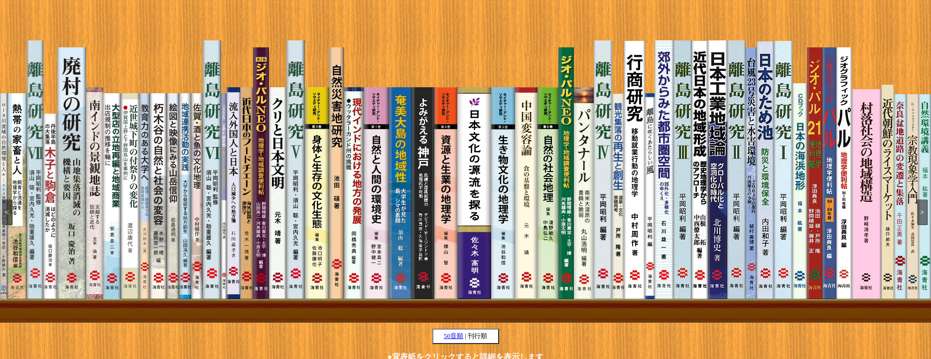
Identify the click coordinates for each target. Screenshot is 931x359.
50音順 (453, 336)
